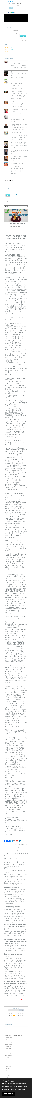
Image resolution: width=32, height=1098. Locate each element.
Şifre (17, 33)
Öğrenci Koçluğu (9, 1039)
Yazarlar (17, 847)
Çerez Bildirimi (8, 1081)
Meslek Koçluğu (8, 1072)
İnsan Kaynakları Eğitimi (17, 113)
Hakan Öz (13, 101)
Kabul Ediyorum (8, 1093)
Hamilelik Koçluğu (9, 1068)
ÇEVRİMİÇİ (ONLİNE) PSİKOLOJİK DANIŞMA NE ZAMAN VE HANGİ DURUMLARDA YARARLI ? (19, 137)
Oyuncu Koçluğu (9, 1057)
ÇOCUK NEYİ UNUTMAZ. (17, 77)
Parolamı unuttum (23, 38)
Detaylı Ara (15, 194)
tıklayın (14, 855)
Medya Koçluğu (8, 1053)
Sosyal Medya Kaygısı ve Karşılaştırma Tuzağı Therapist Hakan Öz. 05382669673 (18, 104)
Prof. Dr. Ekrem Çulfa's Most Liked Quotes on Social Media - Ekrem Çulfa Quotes (18, 96)
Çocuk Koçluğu (8, 1066)
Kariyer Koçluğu (8, 1070)
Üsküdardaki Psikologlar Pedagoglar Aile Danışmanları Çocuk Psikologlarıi (18, 164)
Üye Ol (9, 3)
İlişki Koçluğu (8, 1046)
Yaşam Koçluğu (8, 1037)
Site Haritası (7, 1028)
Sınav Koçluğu (8, 1044)
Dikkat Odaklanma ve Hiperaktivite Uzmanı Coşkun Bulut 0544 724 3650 (18, 81)
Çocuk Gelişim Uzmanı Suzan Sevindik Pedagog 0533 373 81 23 (18, 73)
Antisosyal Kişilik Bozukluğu (18, 153)
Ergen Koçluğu (8, 1064)
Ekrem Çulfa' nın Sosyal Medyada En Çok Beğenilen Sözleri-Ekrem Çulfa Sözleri (19, 67)
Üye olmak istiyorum (22, 40)
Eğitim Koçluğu (8, 1042)
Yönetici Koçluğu (9, 1077)
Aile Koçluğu (8, 1048)
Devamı (24, 1000)
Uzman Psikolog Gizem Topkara (19, 156)
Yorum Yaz (24, 844)
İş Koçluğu (7, 1075)
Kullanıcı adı (15, 30)
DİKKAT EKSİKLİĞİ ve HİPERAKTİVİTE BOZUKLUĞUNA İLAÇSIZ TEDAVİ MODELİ (19, 86)
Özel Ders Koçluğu (9, 1055)
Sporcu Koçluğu (8, 1059)
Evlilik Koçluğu (8, 1050)
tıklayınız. (24, 1089)
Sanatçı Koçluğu (9, 1061)
